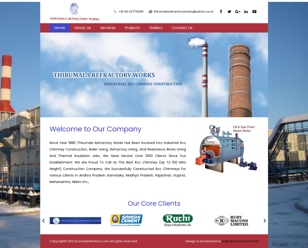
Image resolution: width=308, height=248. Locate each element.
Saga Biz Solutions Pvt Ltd (240, 241)
